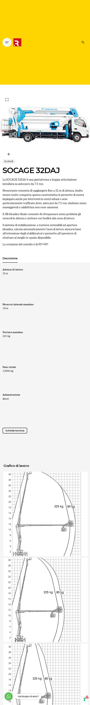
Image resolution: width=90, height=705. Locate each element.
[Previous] (9, 154)
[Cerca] (83, 42)
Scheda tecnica (14, 430)
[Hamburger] (7, 42)
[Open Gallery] (7, 99)
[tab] (10, 262)
